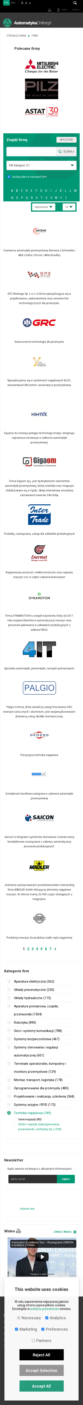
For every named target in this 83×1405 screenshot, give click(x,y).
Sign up (75, 10)
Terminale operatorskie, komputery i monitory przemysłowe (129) (40, 1068)
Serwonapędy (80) (30, 1119)
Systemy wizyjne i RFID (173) (35, 1105)
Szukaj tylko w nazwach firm (27, 176)
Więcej (41, 239)
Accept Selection (41, 1370)
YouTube (18, 1230)
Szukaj (68, 151)
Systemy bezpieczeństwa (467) (37, 1039)
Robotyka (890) (25, 1023)
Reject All (41, 1355)
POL (6, 2)
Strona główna (16, 35)
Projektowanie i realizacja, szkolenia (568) (44, 1096)
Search (75, 3)
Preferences (54, 1329)
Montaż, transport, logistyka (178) (38, 1080)
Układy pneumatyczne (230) (34, 990)
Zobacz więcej (63, 1232)
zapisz (66, 1179)
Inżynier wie (27, 1208)
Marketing (26, 1329)
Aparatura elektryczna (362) (34, 981)
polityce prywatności (45, 1309)
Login (64, 10)
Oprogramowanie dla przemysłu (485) (41, 1088)
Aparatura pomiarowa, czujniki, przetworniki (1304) (36, 1010)
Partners (41, 1340)
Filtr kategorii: (19, 165)
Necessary (29, 1317)
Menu (75, 22)
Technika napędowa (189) (32, 1113)
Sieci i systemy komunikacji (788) (38, 1031)
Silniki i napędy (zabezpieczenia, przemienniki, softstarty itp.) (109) (39, 1127)
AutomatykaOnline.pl (27, 22)
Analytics (55, 1317)
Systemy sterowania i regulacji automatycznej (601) (36, 1051)
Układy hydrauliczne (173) (32, 998)
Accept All (41, 1386)
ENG (13, 2)
